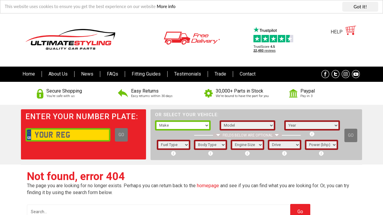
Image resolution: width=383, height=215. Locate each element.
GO (121, 134)
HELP (337, 31)
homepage (208, 185)
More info (180, 6)
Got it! (360, 6)
